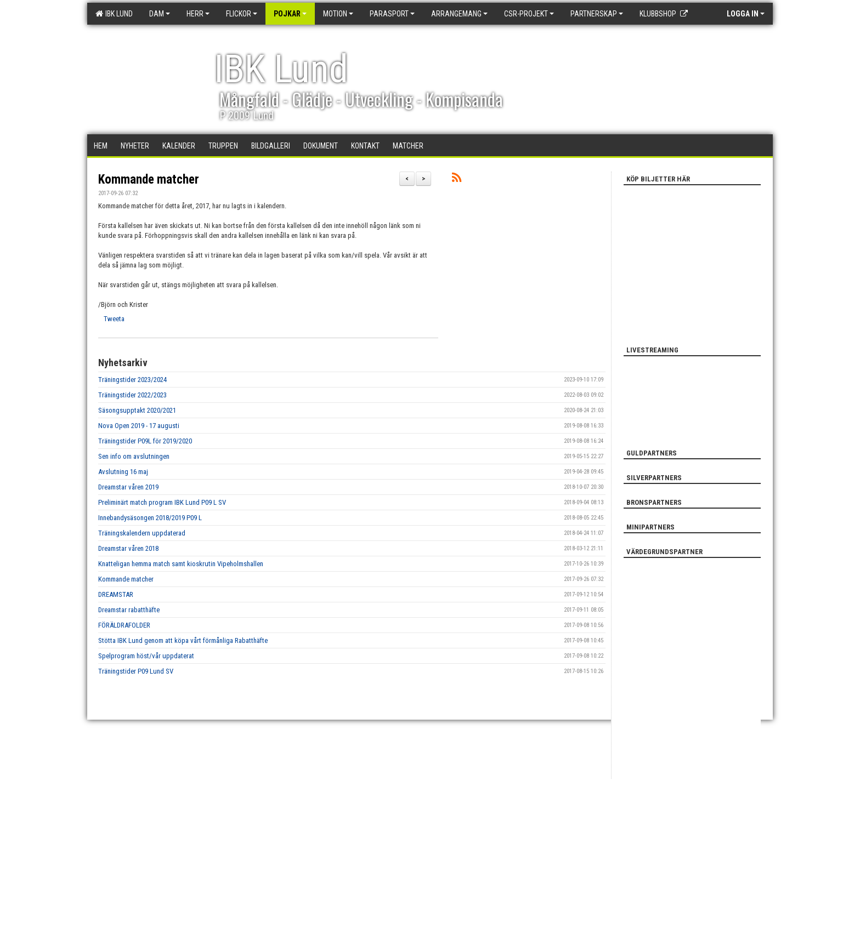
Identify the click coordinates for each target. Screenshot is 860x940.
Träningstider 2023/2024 (132, 379)
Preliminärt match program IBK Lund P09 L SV (162, 502)
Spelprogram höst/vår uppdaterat (146, 656)
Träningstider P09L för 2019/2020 (145, 441)
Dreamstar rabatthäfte (129, 610)
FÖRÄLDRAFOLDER (124, 625)
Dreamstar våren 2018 (128, 548)
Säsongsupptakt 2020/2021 (137, 410)
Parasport (392, 13)
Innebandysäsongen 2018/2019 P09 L (150, 518)
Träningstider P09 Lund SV (135, 671)
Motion (338, 13)
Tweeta (114, 319)
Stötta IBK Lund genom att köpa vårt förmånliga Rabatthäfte (183, 640)
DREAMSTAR (115, 594)
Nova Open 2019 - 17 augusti (138, 425)
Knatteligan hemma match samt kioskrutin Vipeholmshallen (180, 564)
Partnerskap (596, 13)
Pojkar (290, 13)
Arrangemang (459, 13)
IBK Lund (114, 13)
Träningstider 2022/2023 (132, 395)
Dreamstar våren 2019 (128, 487)
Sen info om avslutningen (133, 456)
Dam (159, 13)
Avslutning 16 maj (123, 472)
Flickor (241, 13)
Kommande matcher (148, 179)
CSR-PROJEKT (529, 13)
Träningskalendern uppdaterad (141, 533)
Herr (198, 13)
